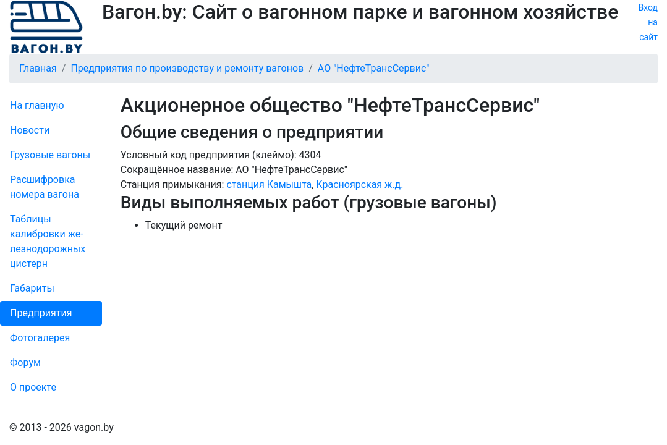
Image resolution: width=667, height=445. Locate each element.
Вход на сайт (648, 22)
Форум (25, 362)
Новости (29, 130)
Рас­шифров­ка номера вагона (44, 187)
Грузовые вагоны (50, 155)
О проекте (33, 387)
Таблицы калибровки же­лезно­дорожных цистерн (47, 241)
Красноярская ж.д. (359, 184)
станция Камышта (269, 184)
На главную (37, 105)
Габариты (32, 288)
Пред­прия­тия (41, 313)
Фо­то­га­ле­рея (40, 338)
